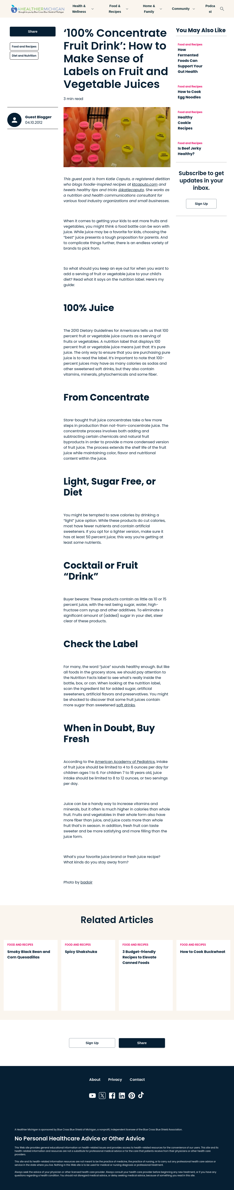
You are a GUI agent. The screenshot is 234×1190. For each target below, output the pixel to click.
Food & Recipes (117, 9)
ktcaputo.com (145, 184)
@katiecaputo (131, 190)
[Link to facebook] (112, 1096)
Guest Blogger (38, 117)
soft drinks (125, 705)
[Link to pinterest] (132, 1096)
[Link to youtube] (92, 1096)
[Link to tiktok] (142, 1096)
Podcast (210, 9)
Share (33, 31)
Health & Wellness (82, 9)
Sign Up (201, 203)
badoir (86, 882)
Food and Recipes (24, 46)
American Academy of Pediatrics (125, 761)
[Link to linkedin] (122, 1096)
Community (183, 9)
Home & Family (151, 9)
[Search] (222, 8)
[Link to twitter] (102, 1096)
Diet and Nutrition (24, 56)
